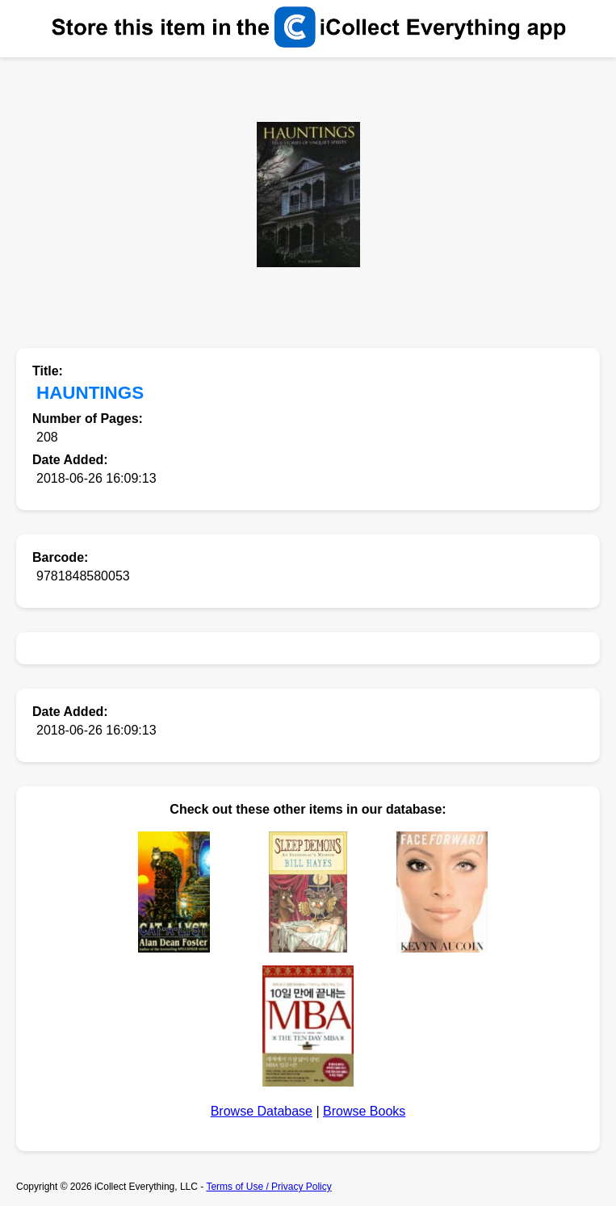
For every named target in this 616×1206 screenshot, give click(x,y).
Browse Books (364, 1111)
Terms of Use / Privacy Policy (268, 1186)
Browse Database (261, 1111)
